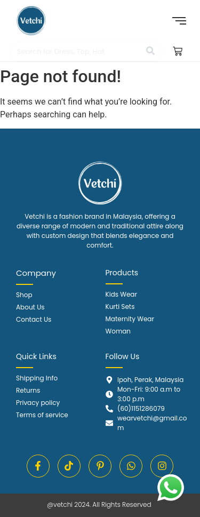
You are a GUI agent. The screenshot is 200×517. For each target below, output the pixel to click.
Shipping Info (37, 378)
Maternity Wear (130, 318)
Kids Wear (121, 294)
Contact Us (33, 319)
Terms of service (42, 414)
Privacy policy (38, 402)
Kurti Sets (120, 306)
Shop (24, 294)
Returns (28, 390)
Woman (118, 331)
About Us (30, 307)
